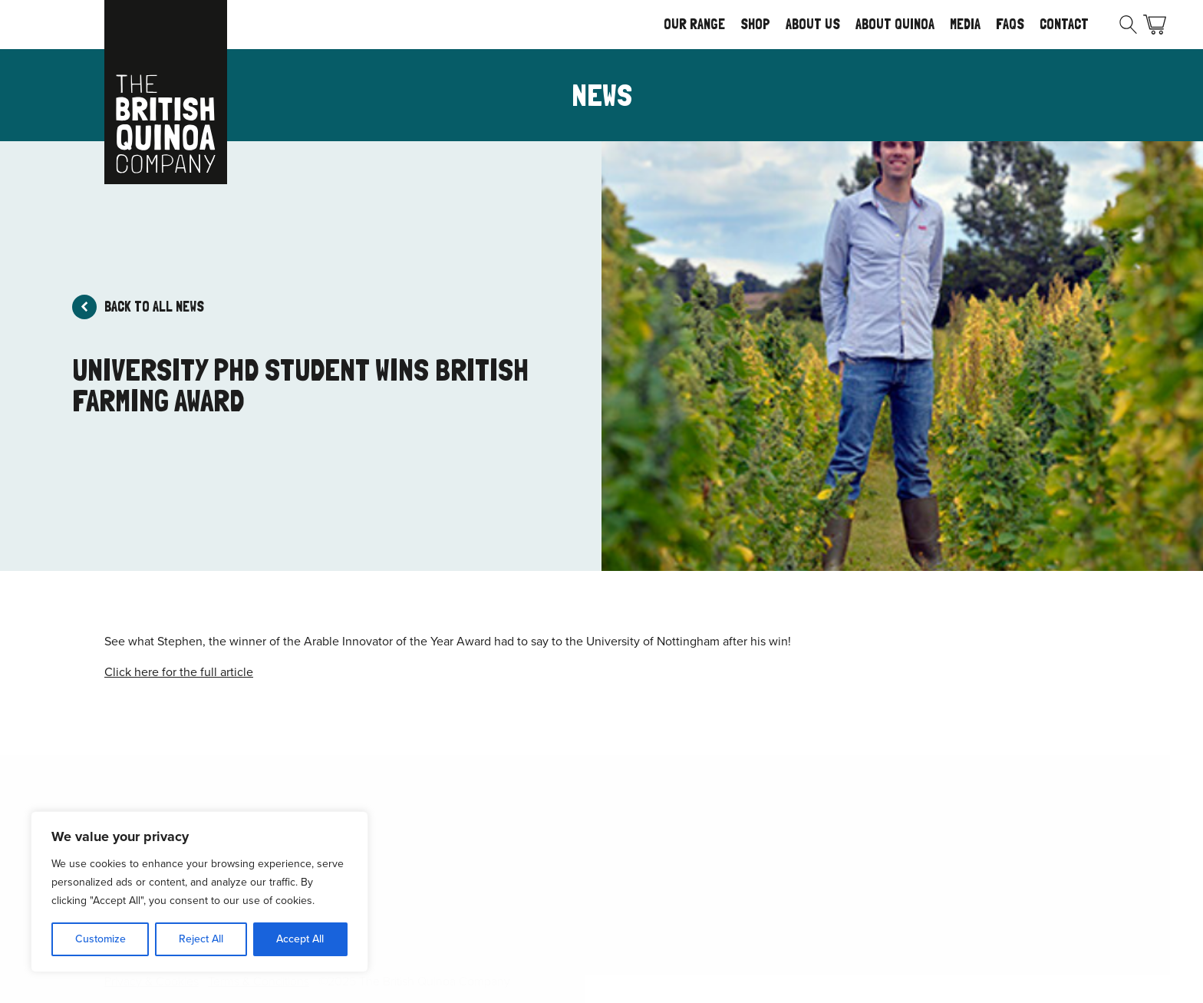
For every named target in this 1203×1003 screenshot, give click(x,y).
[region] (199, 891)
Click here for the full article (178, 672)
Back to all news (154, 307)
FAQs (1010, 24)
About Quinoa (894, 24)
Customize (100, 939)
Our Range (694, 24)
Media (965, 24)
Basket (1154, 25)
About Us (813, 24)
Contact (1064, 24)
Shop (755, 24)
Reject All (201, 939)
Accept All (300, 939)
